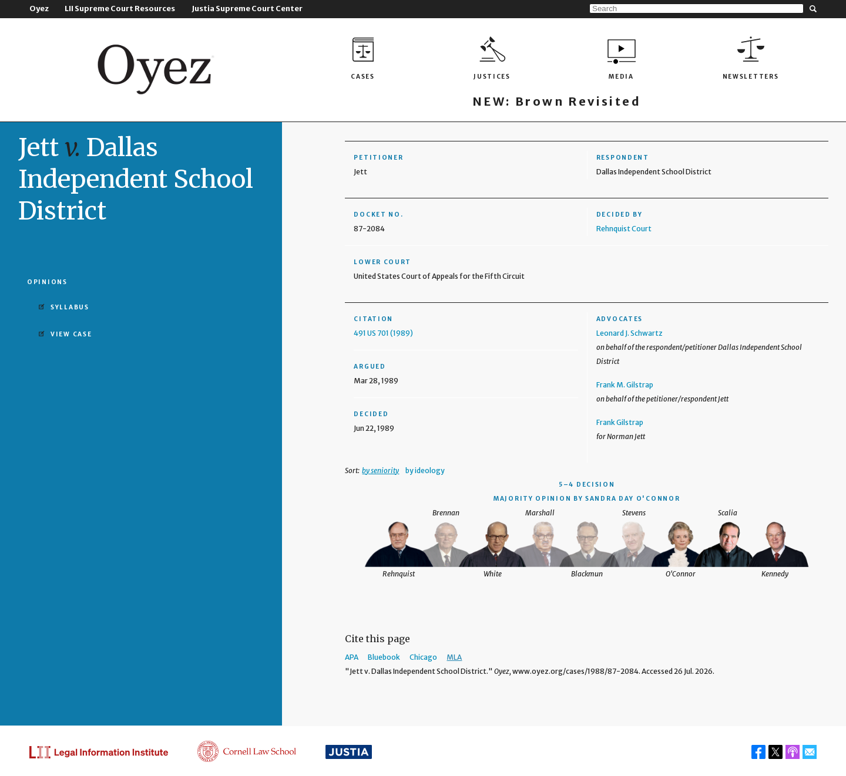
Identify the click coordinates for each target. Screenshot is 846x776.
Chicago (423, 657)
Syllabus (70, 307)
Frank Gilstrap (619, 422)
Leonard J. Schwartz (629, 333)
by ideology (425, 470)
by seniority (380, 470)
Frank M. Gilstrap (624, 384)
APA (351, 657)
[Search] (696, 9)
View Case (71, 334)
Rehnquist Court (624, 228)
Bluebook (384, 657)
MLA (454, 657)
